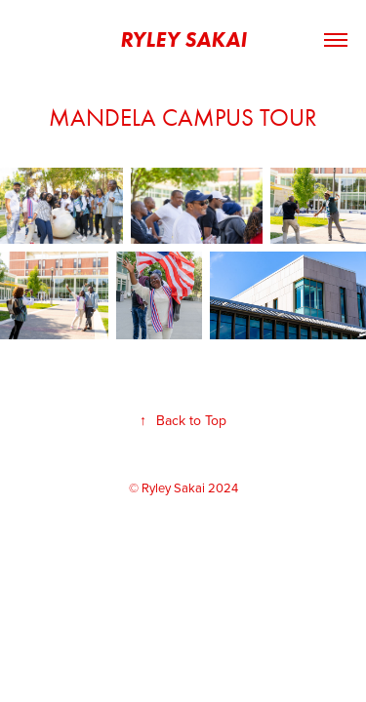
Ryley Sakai (183, 39)
